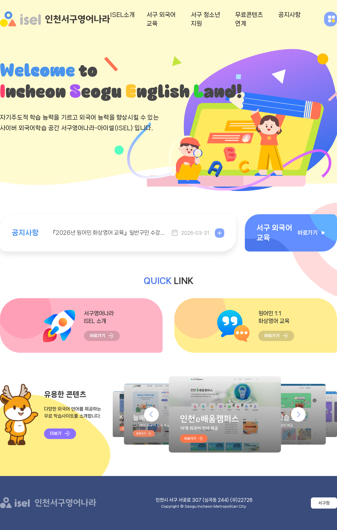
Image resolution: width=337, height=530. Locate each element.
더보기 (219, 233)
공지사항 (289, 14)
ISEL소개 (122, 14)
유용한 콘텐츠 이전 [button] (151, 414)
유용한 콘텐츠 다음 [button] (298, 414)
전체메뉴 (330, 19)
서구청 (324, 503)
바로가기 (97, 335)
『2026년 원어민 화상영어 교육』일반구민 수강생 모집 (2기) (107, 233)
